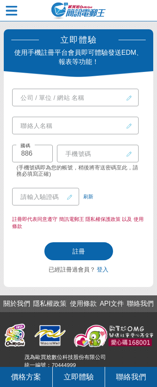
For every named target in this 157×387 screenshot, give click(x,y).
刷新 (88, 196)
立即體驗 (79, 377)
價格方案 (26, 377)
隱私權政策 (50, 303)
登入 (102, 269)
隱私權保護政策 (103, 219)
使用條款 (83, 303)
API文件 (112, 303)
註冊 (78, 251)
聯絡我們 (131, 377)
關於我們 (16, 303)
